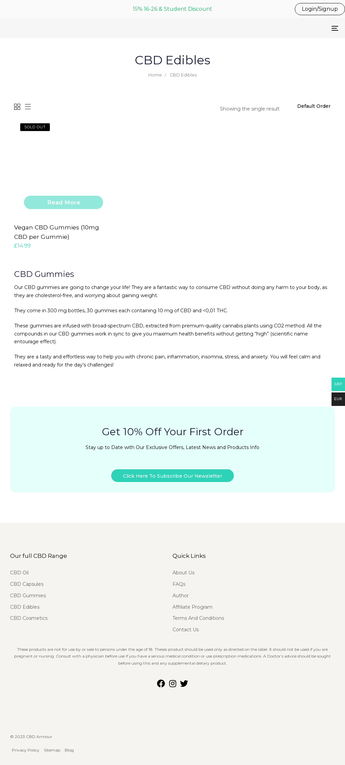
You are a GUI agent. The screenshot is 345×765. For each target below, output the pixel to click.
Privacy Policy (25, 746)
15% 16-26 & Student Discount (172, 9)
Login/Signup (320, 9)
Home (155, 74)
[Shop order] (314, 106)
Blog (69, 746)
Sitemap (52, 746)
